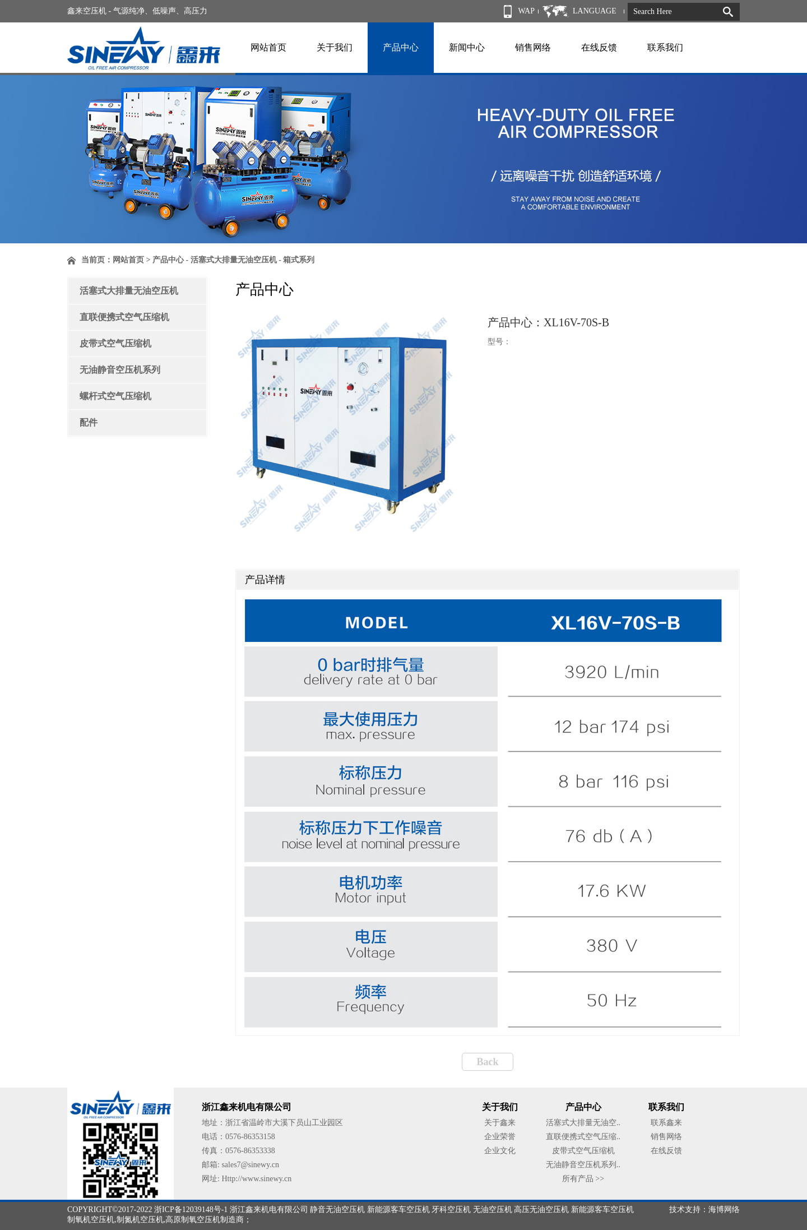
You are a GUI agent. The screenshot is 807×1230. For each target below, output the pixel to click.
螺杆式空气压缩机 (115, 396)
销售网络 (533, 47)
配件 (89, 422)
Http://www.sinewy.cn (256, 1178)
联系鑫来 (666, 1122)
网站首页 (268, 47)
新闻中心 (467, 47)
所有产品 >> (583, 1178)
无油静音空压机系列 (120, 369)
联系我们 (665, 47)
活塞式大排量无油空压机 (129, 290)
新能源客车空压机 (398, 1209)
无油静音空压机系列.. (583, 1164)
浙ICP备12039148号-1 (191, 1209)
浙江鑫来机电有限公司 (269, 1209)
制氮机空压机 (140, 1219)
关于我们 (335, 47)
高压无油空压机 (541, 1209)
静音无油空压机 (337, 1209)
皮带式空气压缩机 (115, 343)
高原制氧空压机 (192, 1219)
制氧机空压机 (90, 1219)
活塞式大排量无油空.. (583, 1122)
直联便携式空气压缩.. (583, 1136)
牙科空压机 (451, 1209)
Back (487, 1061)
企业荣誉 (500, 1136)
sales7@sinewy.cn (250, 1164)
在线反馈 (599, 47)
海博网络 (724, 1209)
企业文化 (500, 1150)
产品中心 (401, 47)
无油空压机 (492, 1209)
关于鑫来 (500, 1122)
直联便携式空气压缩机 (124, 317)
